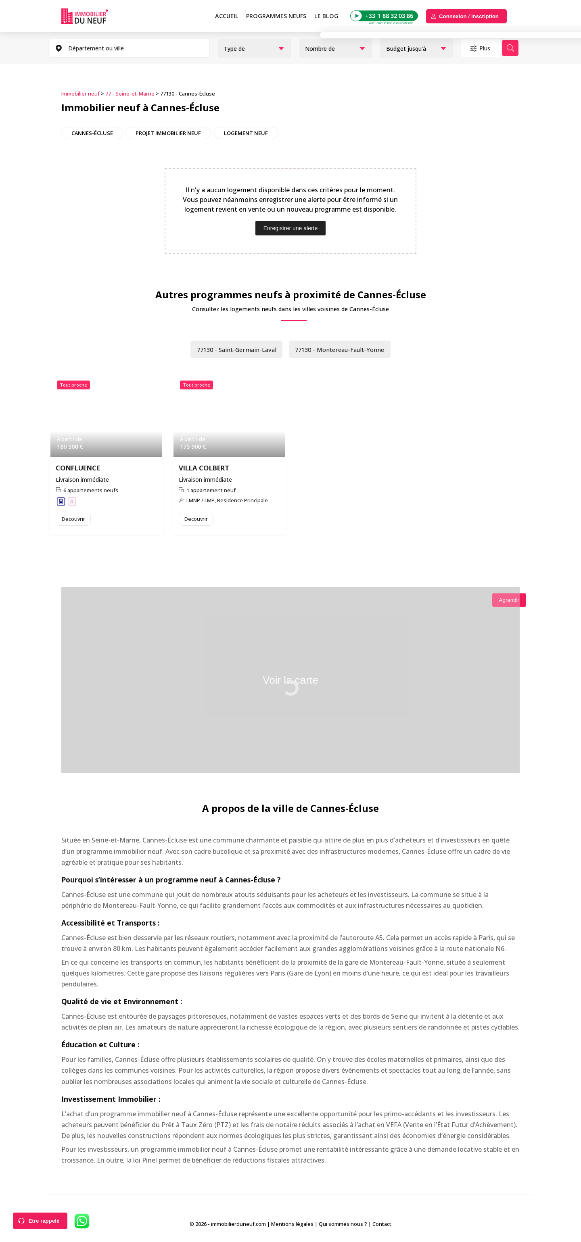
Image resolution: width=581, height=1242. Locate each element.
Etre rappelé (43, 1221)
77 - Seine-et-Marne (130, 93)
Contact (381, 1225)
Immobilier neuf (80, 93)
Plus (488, 48)
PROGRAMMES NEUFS (276, 16)
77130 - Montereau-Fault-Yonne (344, 349)
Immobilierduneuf (94, 16)
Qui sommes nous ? (343, 1225)
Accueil (226, 16)
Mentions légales (292, 1225)
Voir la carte (290, 683)
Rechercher (522, 48)
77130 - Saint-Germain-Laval (232, 349)
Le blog (326, 16)
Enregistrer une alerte (290, 227)
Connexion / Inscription (469, 16)
